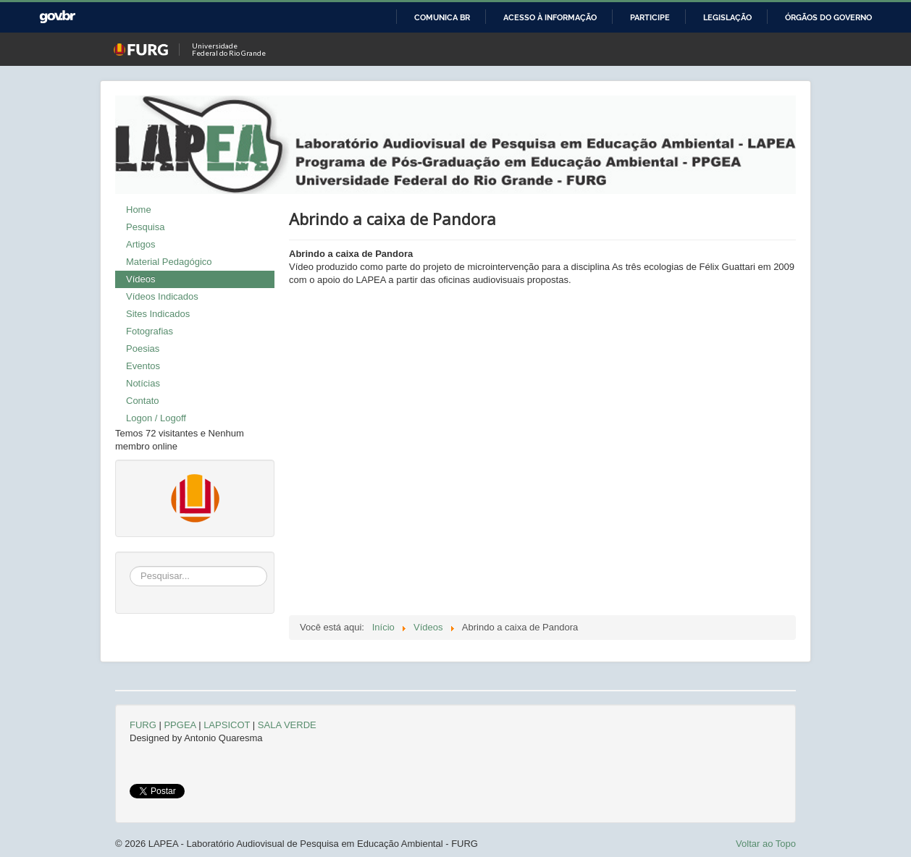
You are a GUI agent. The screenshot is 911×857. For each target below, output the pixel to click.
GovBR (57, 17)
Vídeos (140, 279)
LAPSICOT (226, 724)
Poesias (142, 348)
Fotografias (149, 331)
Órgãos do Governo (828, 17)
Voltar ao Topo (766, 843)
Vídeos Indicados (162, 296)
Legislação (727, 17)
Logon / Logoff (156, 418)
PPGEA (180, 724)
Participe (650, 17)
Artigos (140, 244)
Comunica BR (442, 17)
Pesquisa (145, 226)
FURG (143, 724)
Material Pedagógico (169, 261)
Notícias (143, 383)
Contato (142, 400)
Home (138, 209)
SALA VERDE (287, 724)
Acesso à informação (550, 17)
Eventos (143, 365)
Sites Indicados (158, 313)
